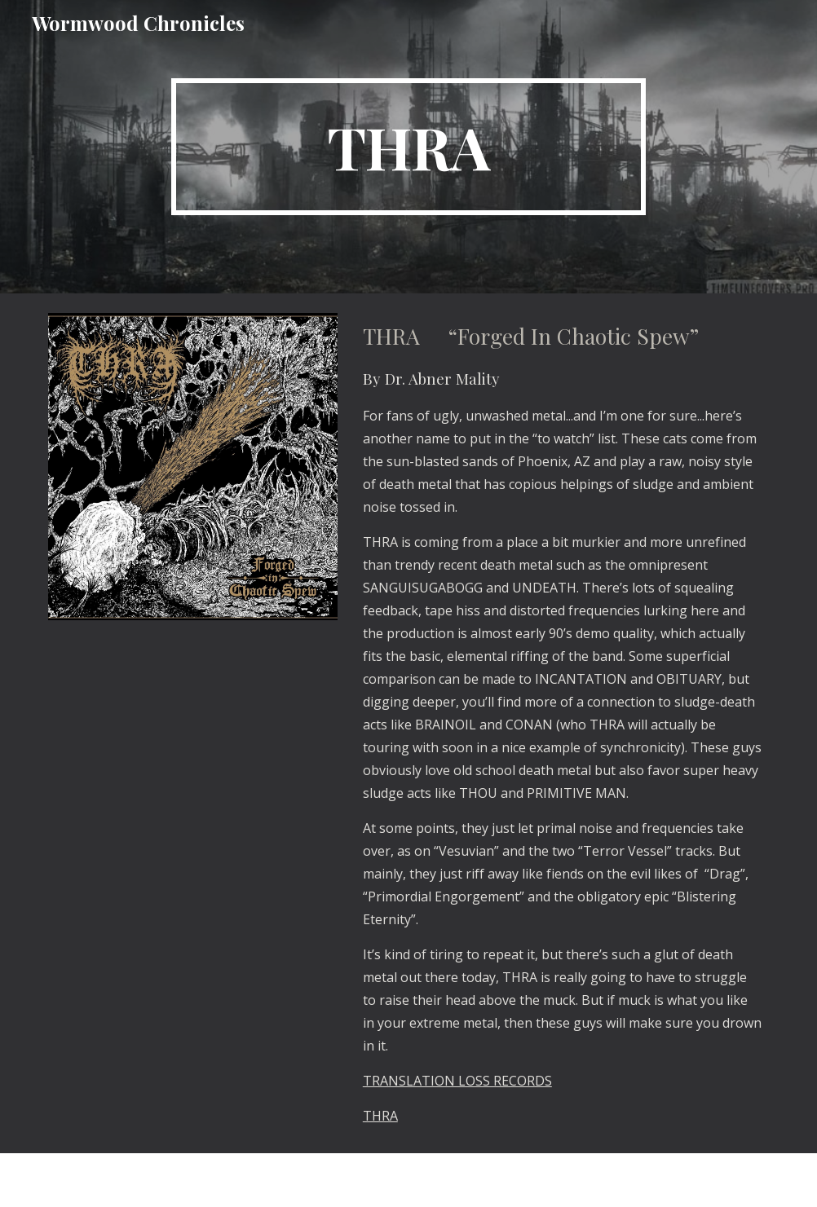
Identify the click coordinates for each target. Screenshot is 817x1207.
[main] (408, 146)
